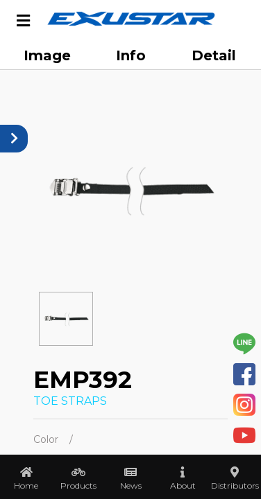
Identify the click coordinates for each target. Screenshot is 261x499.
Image (47, 55)
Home (26, 485)
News (131, 485)
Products (78, 485)
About (183, 485)
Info (131, 55)
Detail (214, 55)
